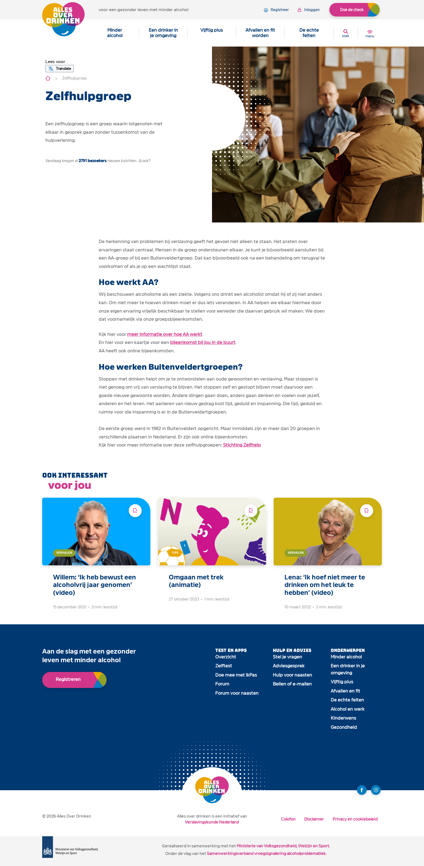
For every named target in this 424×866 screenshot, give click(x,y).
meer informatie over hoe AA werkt (164, 334)
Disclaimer (314, 819)
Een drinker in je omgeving (163, 33)
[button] (55, 62)
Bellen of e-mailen (292, 684)
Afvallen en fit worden (260, 33)
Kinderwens (343, 718)
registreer (276, 10)
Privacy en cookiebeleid (355, 819)
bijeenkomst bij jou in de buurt (202, 342)
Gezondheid (344, 727)
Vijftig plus (211, 30)
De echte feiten (309, 33)
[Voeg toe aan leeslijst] (135, 510)
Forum (222, 684)
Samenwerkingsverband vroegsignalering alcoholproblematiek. (266, 853)
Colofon (288, 819)
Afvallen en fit (345, 691)
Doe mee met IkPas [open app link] (236, 675)
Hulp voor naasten (292, 675)
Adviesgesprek (288, 666)
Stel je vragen (287, 657)
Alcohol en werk (348, 709)
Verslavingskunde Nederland (212, 822)
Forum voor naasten (237, 693)
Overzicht (225, 657)
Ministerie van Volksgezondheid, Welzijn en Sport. (283, 846)
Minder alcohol (114, 33)
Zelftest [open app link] (223, 666)
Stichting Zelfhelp (242, 445)
